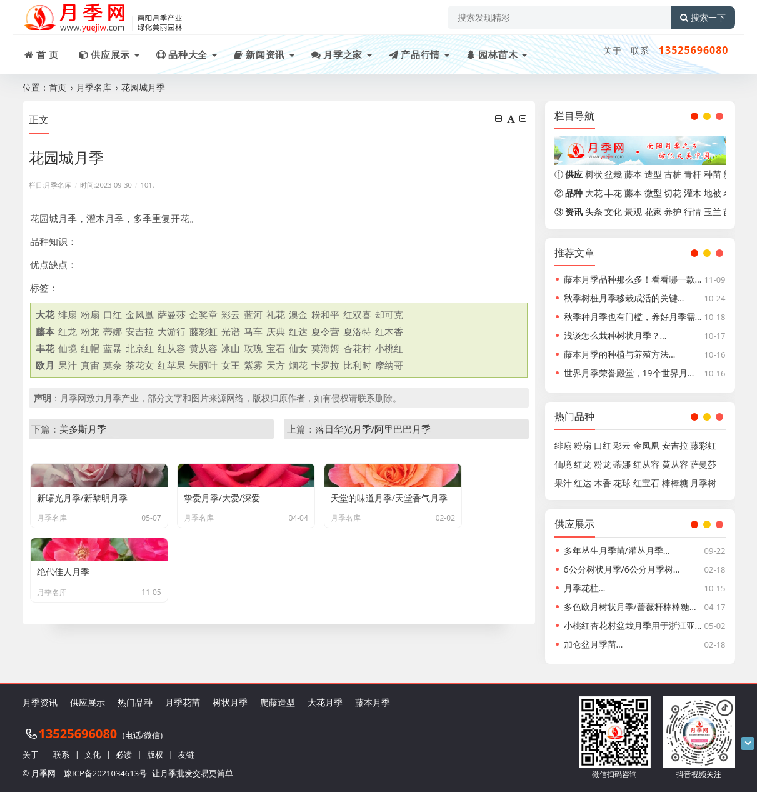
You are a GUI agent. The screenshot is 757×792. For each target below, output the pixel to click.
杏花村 (357, 348)
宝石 (275, 348)
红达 (298, 331)
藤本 (633, 174)
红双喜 (357, 314)
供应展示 (87, 702)
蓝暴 (112, 348)
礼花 (275, 314)
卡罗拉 (325, 365)
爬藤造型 (277, 702)
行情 (692, 212)
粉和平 (325, 314)
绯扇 (67, 314)
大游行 (172, 331)
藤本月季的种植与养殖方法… (620, 354)
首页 (57, 87)
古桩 (672, 174)
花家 (653, 212)
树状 (594, 174)
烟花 (298, 365)
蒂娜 (112, 331)
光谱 (230, 331)
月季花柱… (585, 588)
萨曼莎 (172, 314)
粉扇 (90, 314)
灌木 (692, 193)
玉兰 (712, 212)
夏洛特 (357, 331)
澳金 (298, 314)
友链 (186, 754)
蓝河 (253, 314)
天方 (275, 365)
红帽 (90, 348)
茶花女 (140, 365)
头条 (594, 212)
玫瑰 (253, 348)
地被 (712, 193)
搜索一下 (703, 18)
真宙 (90, 365)
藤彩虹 (203, 331)
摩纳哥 (389, 365)
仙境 (67, 348)
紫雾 (253, 365)
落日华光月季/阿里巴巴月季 (373, 429)
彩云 (230, 314)
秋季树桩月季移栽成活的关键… (624, 298)
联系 (640, 50)
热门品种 (135, 702)
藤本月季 (372, 702)
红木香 (389, 331)
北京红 (140, 348)
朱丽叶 (203, 365)
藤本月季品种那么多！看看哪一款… (633, 279)
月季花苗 (182, 702)
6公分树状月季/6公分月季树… (622, 569)
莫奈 (112, 365)
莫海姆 (325, 348)
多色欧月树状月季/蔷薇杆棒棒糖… (630, 607)
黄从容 (203, 348)
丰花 (613, 193)
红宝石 (646, 483)
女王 (230, 365)
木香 (602, 483)
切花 (672, 193)
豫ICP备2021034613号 (105, 773)
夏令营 (325, 331)
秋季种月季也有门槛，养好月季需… (633, 317)
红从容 (172, 348)
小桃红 (389, 348)
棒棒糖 (675, 483)
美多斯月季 (82, 429)
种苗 (712, 174)
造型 (653, 174)
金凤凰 (140, 314)
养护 (672, 212)
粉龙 (90, 331)
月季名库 (93, 87)
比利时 (357, 365)
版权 (155, 754)
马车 (253, 331)
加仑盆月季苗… (593, 644)
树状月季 (230, 702)
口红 (112, 314)
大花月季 (325, 702)
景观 (633, 212)
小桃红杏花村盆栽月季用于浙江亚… (633, 625)
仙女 (298, 348)
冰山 (230, 348)
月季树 (703, 483)
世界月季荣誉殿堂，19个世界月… (629, 373)
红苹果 (172, 365)
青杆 (692, 174)
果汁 (67, 365)
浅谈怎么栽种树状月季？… (615, 335)
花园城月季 (143, 87)
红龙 (67, 331)
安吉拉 (140, 331)
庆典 (275, 331)
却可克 (389, 314)
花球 (622, 483)
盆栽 (613, 174)
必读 (124, 754)
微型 (653, 193)
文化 (613, 212)
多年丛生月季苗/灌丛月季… (617, 550)
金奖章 (203, 314)
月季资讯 (40, 702)
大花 (594, 193)
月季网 (43, 773)
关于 (612, 50)
